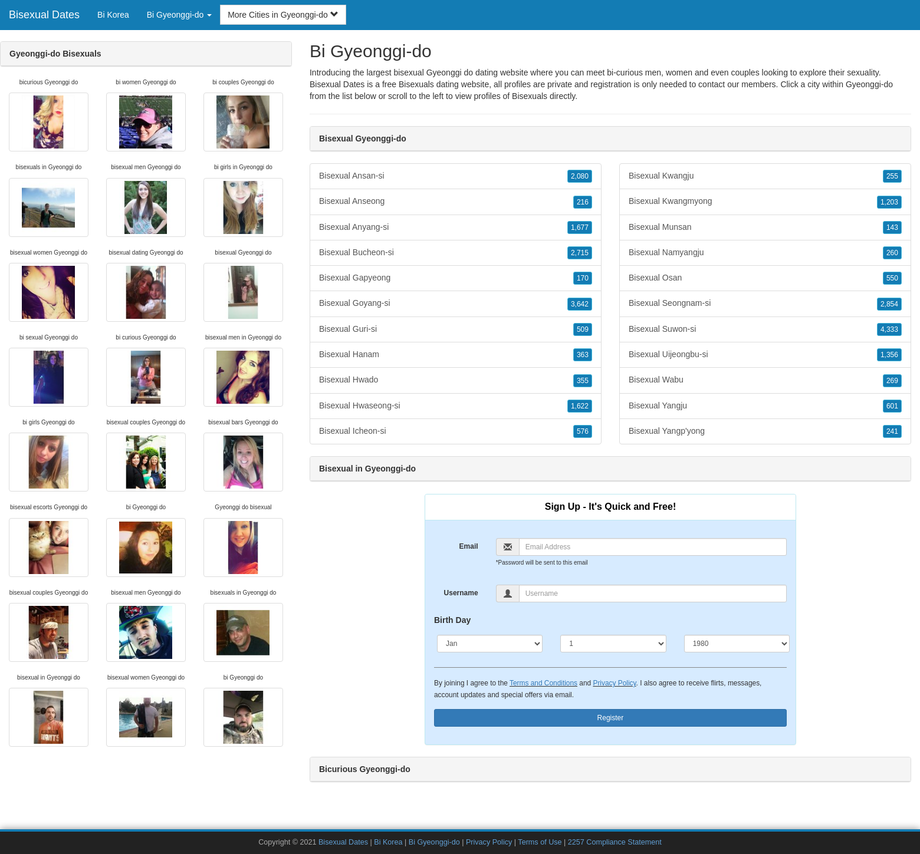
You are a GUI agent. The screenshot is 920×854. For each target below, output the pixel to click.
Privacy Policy (614, 683)
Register (610, 718)
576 (583, 431)
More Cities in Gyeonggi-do (283, 14)
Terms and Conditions (543, 683)
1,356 (889, 355)
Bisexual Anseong (455, 201)
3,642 (580, 304)
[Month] (490, 643)
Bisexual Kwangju (765, 176)
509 (583, 329)
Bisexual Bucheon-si (455, 252)
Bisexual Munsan (765, 227)
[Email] (653, 547)
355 (583, 381)
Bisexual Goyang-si (455, 303)
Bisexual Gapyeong (455, 278)
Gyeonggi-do (869, 84)
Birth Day (452, 620)
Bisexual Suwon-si (765, 329)
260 (892, 253)
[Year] (737, 643)
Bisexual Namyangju (765, 252)
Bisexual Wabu (765, 380)
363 (583, 355)
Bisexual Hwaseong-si (455, 406)
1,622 (580, 406)
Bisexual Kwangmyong (765, 201)
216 (583, 202)
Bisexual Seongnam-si (765, 303)
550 (892, 278)
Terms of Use (539, 842)
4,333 (889, 329)
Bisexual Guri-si (455, 329)
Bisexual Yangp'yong (765, 431)
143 (892, 227)
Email (468, 546)
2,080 (580, 176)
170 (583, 278)
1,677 (580, 227)
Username (461, 593)
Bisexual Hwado (455, 380)
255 (892, 176)
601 (892, 406)
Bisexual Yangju (765, 406)
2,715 (580, 253)
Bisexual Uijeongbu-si (765, 354)
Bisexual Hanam (455, 354)
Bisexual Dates (44, 15)
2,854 (889, 304)
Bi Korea (113, 14)
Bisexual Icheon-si (455, 431)
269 (892, 381)
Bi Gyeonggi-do (434, 842)
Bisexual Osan (765, 278)
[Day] (613, 643)
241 (892, 431)
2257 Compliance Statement (615, 842)
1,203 (889, 202)
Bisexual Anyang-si (455, 227)
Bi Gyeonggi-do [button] (179, 14)
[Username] (653, 593)
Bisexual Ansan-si (455, 176)
